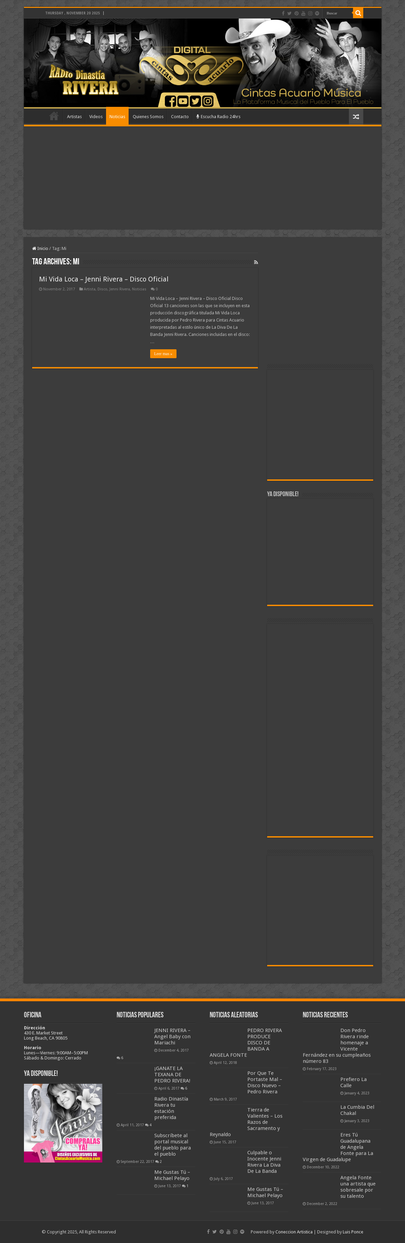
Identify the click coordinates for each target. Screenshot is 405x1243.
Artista (89, 289)
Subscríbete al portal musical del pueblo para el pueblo (172, 1144)
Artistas (74, 116)
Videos (96, 116)
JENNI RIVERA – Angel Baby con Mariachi (172, 1036)
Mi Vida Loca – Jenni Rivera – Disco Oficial (104, 279)
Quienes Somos (148, 116)
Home (54, 116)
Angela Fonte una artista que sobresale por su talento (358, 1187)
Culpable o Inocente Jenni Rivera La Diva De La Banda (264, 1162)
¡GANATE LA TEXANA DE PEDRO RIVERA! (172, 1074)
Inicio (40, 248)
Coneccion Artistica (294, 1231)
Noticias (117, 116)
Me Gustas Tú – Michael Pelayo (172, 1175)
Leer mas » (163, 353)
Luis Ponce (353, 1231)
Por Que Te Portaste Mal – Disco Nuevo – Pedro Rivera (264, 1082)
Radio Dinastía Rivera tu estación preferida (171, 1108)
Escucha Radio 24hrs (218, 116)
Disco (102, 289)
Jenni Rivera (119, 289)
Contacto (180, 116)
